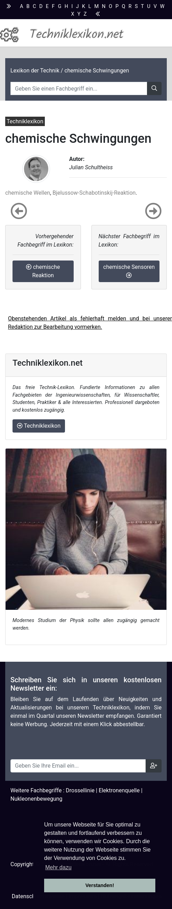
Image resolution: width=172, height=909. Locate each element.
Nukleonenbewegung (36, 798)
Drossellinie (80, 790)
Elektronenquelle (119, 790)
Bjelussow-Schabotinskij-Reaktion (94, 192)
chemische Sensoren (129, 271)
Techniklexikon (38, 425)
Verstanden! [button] (99, 885)
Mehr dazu (58, 867)
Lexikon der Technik (34, 70)
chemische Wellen (27, 192)
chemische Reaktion (43, 271)
